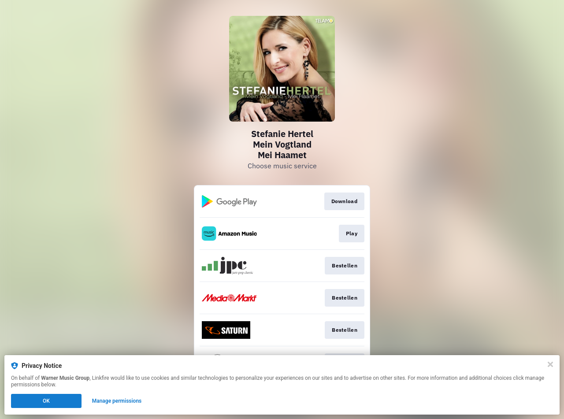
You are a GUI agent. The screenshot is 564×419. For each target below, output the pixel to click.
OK (46, 401)
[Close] (550, 364)
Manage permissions (117, 401)
